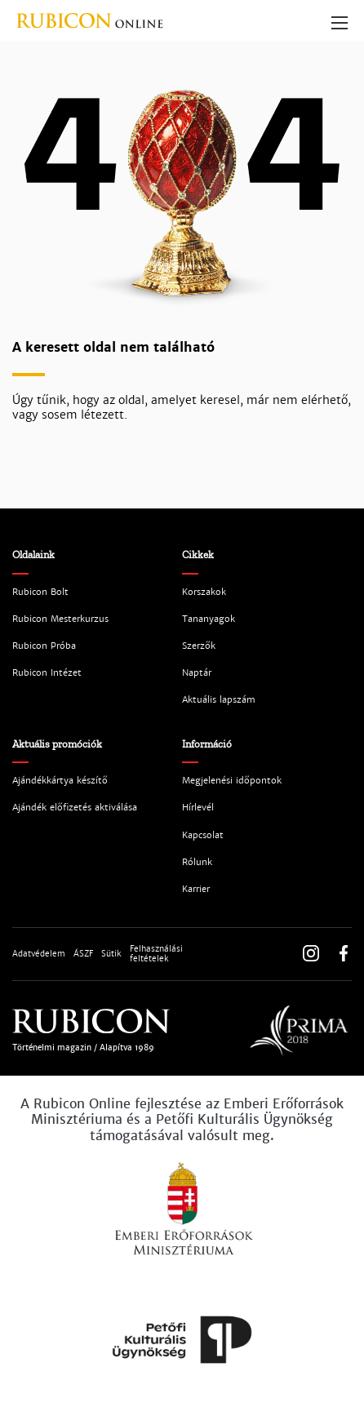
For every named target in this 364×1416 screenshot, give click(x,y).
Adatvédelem (38, 954)
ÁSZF (83, 954)
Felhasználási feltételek (156, 954)
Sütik (111, 954)
